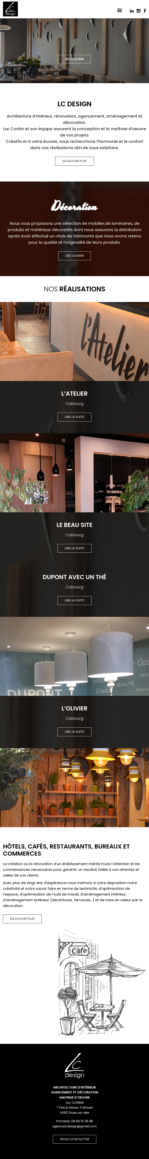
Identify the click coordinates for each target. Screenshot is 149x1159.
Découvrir (74, 255)
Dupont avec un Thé (74, 577)
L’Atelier (74, 393)
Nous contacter (74, 1139)
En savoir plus (74, 161)
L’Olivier (74, 708)
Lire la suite (74, 417)
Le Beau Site (74, 525)
